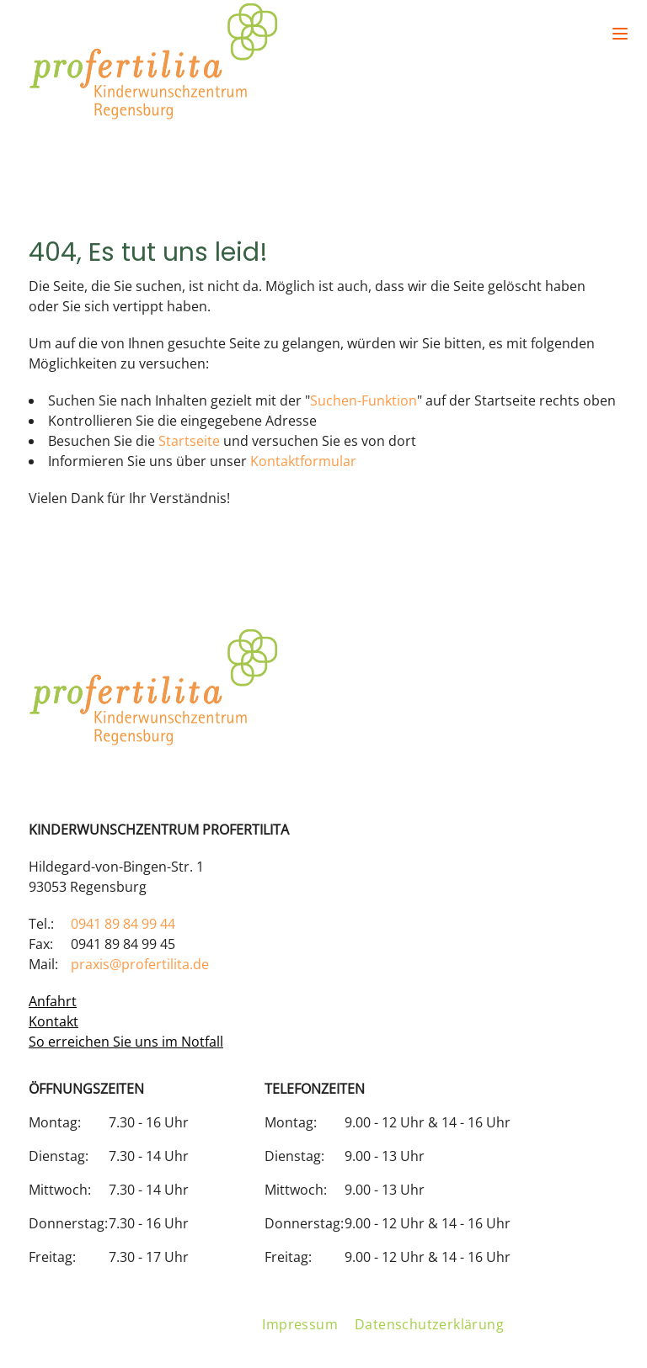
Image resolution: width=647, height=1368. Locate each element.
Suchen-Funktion (363, 400)
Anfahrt (53, 1001)
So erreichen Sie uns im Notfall (126, 1041)
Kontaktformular (303, 461)
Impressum (300, 1324)
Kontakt (53, 1021)
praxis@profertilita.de (140, 964)
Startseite (189, 441)
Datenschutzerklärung (429, 1324)
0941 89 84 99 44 (123, 924)
